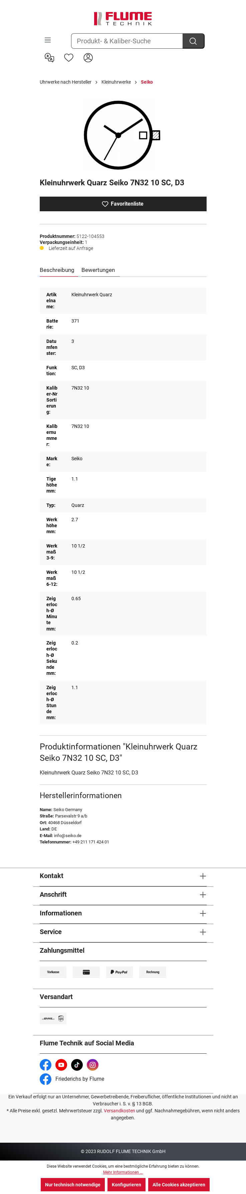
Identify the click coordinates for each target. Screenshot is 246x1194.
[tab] (59, 270)
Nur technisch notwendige (72, 1184)
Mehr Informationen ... (123, 1172)
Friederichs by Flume (72, 1079)
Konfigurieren (126, 1184)
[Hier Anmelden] (88, 57)
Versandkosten (119, 1110)
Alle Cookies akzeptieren (179, 1184)
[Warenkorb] (102, 52)
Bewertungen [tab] (98, 270)
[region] (123, 135)
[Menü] (48, 40)
